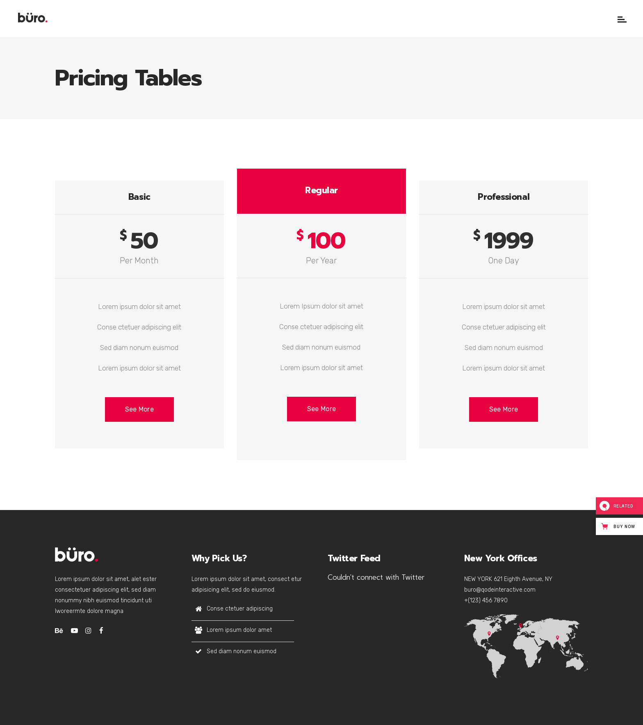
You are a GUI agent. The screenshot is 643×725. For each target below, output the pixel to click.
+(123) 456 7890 (486, 600)
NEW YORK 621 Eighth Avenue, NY (508, 579)
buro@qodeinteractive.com (500, 589)
